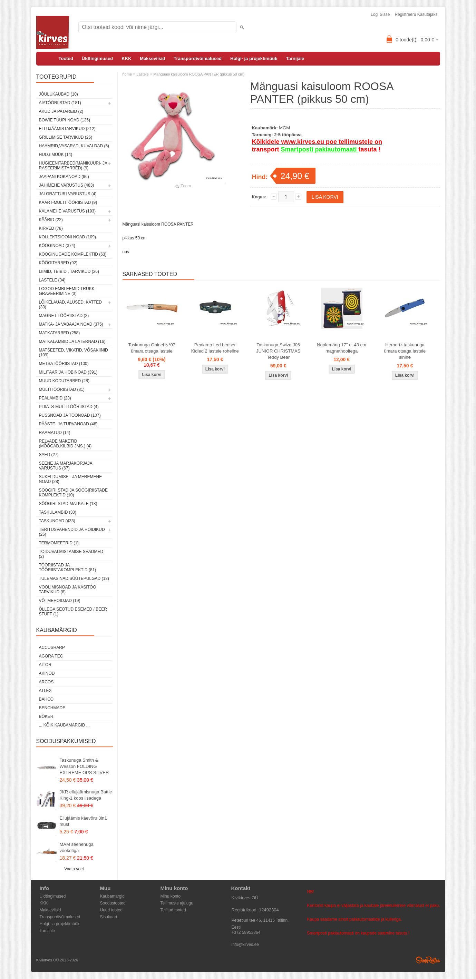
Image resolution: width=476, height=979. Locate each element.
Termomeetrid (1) (59, 543)
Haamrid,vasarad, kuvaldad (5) (74, 146)
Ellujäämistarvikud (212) (67, 128)
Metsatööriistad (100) (64, 363)
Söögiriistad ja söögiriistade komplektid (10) (73, 492)
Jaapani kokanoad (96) (64, 176)
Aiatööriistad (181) (60, 102)
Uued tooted (111, 910)
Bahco (46, 699)
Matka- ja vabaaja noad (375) (71, 324)
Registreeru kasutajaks (416, 14)
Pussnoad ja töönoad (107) (70, 415)
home (127, 74)
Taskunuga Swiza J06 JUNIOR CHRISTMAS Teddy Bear (278, 351)
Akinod (47, 673)
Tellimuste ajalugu (177, 903)
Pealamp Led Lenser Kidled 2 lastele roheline (215, 348)
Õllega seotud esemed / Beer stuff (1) (73, 611)
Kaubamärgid (112, 896)
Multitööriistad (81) (62, 389)
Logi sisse (380, 14)
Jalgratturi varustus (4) (68, 193)
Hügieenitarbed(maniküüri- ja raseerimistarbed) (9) (73, 165)
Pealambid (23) (55, 398)
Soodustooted (113, 903)
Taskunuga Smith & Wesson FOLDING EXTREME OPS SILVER (84, 766)
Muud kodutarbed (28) (64, 380)
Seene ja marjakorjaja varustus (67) (66, 466)
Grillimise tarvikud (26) (66, 137)
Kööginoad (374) (57, 245)
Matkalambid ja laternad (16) (72, 341)
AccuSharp (52, 647)
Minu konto (171, 896)
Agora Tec (51, 656)
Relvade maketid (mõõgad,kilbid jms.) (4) (65, 443)
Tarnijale (295, 58)
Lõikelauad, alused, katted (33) (70, 304)
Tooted (66, 58)
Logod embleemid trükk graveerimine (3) (67, 291)
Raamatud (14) (54, 432)
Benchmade (52, 707)
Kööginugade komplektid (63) (73, 254)
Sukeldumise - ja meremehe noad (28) (70, 479)
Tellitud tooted (173, 910)
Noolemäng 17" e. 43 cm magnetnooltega (341, 348)
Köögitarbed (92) (58, 262)
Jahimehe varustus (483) (66, 185)
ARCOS (46, 682)
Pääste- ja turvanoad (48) (68, 424)
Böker (46, 716)
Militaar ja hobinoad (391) (68, 372)
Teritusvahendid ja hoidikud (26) (72, 532)
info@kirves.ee (245, 944)
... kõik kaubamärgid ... (64, 725)
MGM (284, 127)
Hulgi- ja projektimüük (254, 58)
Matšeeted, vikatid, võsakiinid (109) (73, 352)
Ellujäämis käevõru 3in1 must (83, 821)
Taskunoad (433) (57, 520)
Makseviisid (152, 58)
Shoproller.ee (428, 960)
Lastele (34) (52, 280)
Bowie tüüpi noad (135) (64, 120)
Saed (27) (49, 454)
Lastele (142, 74)
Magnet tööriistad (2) (64, 315)
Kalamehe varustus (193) (67, 211)
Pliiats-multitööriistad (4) (69, 406)
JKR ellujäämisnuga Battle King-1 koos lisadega (86, 795)
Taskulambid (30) (57, 512)
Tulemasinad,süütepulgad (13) (74, 578)
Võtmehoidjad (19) (59, 600)
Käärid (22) (51, 219)
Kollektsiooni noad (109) (67, 237)
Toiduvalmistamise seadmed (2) (71, 554)
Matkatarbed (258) (59, 332)
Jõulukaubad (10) (58, 94)
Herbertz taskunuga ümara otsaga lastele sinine (405, 351)
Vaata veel (74, 869)
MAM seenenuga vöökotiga (77, 847)
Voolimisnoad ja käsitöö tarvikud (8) (67, 589)
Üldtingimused (97, 58)
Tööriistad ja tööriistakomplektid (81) (67, 567)
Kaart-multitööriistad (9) (68, 202)
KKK (126, 58)
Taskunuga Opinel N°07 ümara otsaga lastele (151, 348)
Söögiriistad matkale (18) (68, 503)
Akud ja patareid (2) (61, 111)
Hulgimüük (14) (55, 154)
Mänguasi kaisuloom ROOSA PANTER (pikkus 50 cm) (198, 74)
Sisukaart (108, 916)
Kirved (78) (51, 228)
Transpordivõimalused (198, 58)
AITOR (45, 664)
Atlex (45, 690)
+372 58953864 (246, 932)
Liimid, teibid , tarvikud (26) (69, 271)
